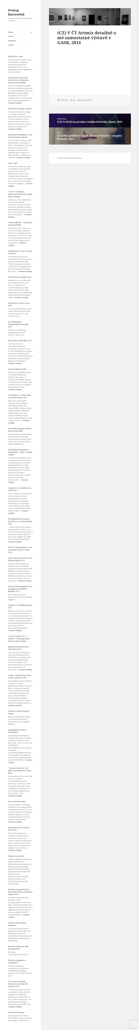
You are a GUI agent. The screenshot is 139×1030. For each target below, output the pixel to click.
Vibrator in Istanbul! (16, 856)
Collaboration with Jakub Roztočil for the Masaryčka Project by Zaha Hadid (18, 80)
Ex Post (11, 36)
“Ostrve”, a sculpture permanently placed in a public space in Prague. (20, 194)
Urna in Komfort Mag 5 (17, 801)
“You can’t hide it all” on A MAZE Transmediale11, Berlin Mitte (19, 770)
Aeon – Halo (13, 163)
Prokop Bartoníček (16, 12)
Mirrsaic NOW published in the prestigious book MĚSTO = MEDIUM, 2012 (20, 589)
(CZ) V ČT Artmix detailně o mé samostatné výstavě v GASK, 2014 (19, 549)
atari (74, 100)
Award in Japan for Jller (17, 369)
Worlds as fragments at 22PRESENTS (17, 961)
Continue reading (15, 103)
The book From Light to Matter (20, 108)
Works (10, 32)
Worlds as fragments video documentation (18, 947)
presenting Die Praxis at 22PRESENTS (17, 731)
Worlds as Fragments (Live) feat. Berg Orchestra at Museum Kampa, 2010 (20, 891)
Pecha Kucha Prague (16, 1012)
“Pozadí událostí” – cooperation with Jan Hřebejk (20, 223)
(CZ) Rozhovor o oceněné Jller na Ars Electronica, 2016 (19, 396)
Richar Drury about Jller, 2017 (20, 340)
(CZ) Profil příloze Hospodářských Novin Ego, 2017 (18, 324)
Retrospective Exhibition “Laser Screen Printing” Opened (20, 136)
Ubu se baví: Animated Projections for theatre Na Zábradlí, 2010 (18, 984)
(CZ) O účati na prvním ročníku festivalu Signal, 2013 (20, 559)
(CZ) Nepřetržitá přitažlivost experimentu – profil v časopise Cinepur (20, 452)
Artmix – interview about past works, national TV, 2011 (19, 676)
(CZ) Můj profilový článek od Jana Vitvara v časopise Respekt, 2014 (20, 521)
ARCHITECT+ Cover (15, 56)
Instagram (12, 40)
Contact (11, 45)
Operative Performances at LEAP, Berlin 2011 (18, 648)
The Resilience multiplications (19, 277)
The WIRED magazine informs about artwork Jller (19, 429)
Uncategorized (85, 100)
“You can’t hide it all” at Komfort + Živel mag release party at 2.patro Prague (19, 638)
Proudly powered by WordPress (69, 158)
